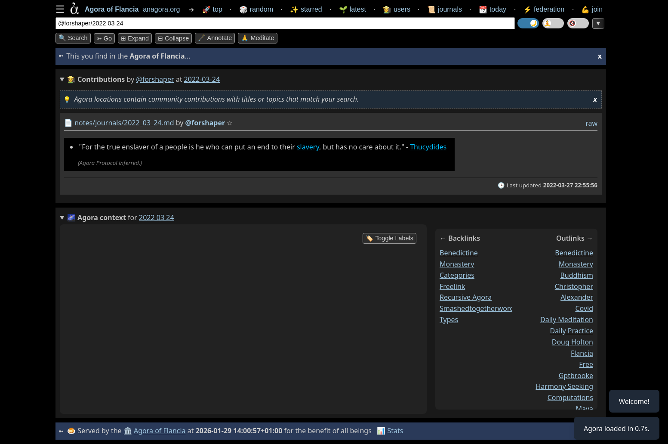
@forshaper (155, 79)
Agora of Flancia (161, 430)
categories (457, 275)
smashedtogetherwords (478, 308)
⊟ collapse (173, 38)
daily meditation (566, 319)
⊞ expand (135, 38)
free (586, 364)
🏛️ (128, 430)
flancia (582, 353)
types (449, 319)
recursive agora (466, 297)
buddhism (576, 275)
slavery (308, 147)
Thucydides (428, 147)
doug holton (572, 342)
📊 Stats (391, 430)
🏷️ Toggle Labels (389, 238)
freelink (452, 286)
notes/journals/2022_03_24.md (124, 122)
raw (591, 123)
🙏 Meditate (257, 37)
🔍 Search (73, 37)
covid (584, 308)
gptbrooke (576, 375)
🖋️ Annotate (215, 37)
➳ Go (104, 38)
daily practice (571, 330)
